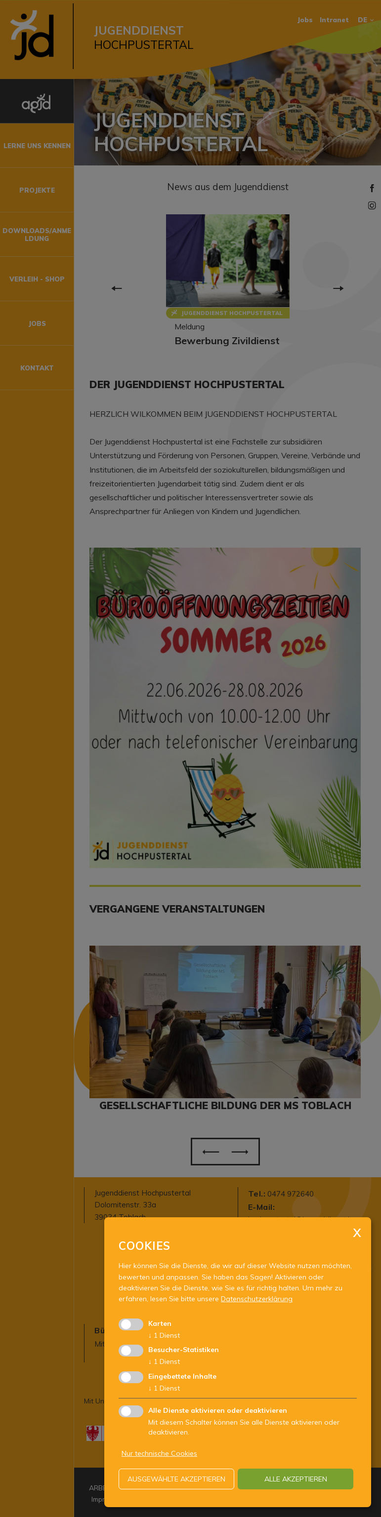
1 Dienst (164, 1335)
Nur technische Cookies (159, 1453)
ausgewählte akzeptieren (176, 1479)
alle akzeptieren (295, 1479)
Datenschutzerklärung (257, 1298)
